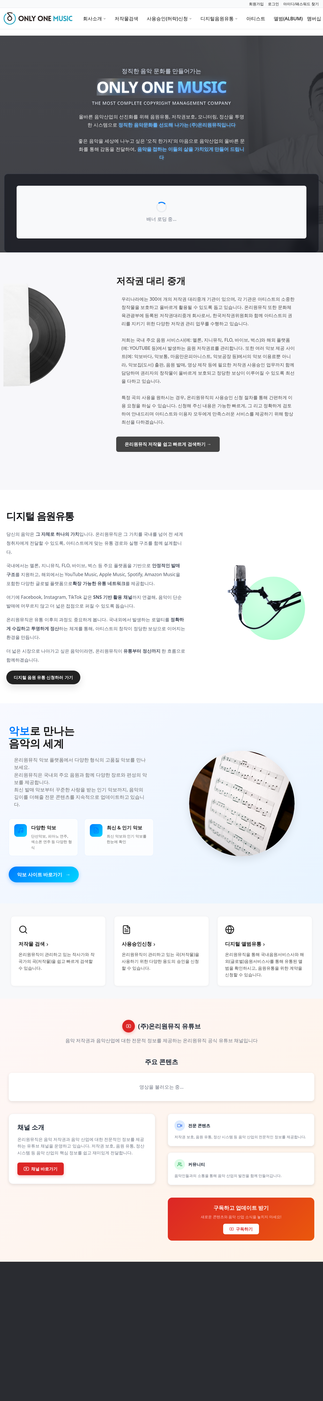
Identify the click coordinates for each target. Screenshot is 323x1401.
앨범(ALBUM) (288, 18)
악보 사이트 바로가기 (43, 874)
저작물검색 (126, 18)
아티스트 (255, 18)
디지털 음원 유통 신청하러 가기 (43, 677)
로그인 (273, 3)
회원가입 (256, 3)
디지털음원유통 (219, 18)
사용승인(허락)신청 (169, 18)
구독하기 (241, 1229)
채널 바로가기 (40, 1169)
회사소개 (94, 18)
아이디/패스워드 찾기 (301, 3)
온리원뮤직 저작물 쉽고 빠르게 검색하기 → (168, 444)
